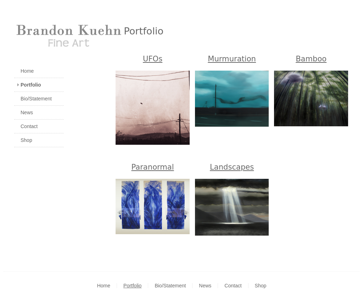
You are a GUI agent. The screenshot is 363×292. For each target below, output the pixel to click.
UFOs (152, 58)
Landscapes (232, 166)
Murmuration (232, 58)
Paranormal (153, 166)
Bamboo (311, 58)
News (27, 112)
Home (27, 71)
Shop (26, 140)
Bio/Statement (36, 98)
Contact (29, 126)
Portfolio (31, 85)
